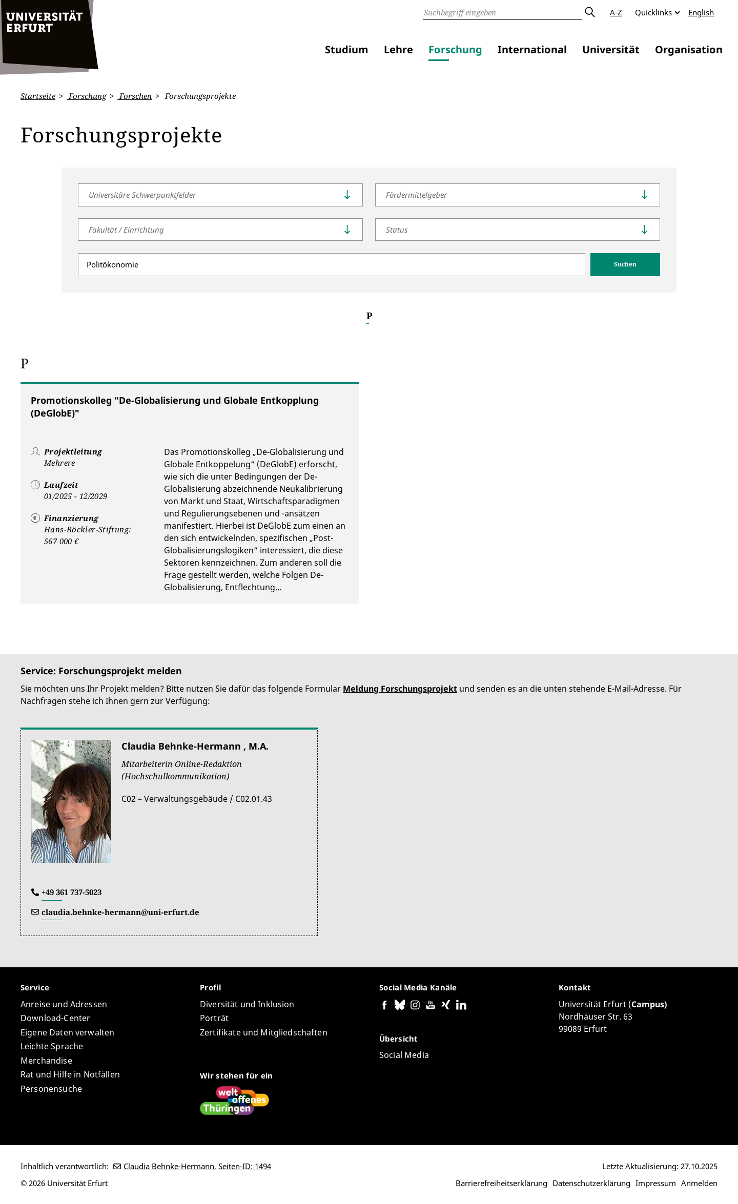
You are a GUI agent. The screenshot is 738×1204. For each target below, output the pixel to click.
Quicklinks (653, 12)
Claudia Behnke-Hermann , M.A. (195, 746)
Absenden (589, 12)
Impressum (656, 1183)
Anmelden (699, 1183)
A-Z (616, 12)
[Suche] (502, 12)
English (701, 12)
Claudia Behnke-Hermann (169, 1166)
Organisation (689, 49)
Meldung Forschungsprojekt (400, 688)
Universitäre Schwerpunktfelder (142, 195)
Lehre (398, 49)
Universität (611, 49)
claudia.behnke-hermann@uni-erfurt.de (120, 912)
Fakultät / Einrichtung (126, 229)
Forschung (455, 49)
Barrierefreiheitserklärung (501, 1183)
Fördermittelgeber (416, 195)
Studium (346, 49)
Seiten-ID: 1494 (244, 1166)
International (532, 49)
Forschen (134, 96)
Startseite (37, 96)
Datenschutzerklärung (591, 1183)
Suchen (625, 264)
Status (396, 229)
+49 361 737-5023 (71, 892)
